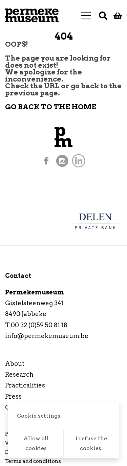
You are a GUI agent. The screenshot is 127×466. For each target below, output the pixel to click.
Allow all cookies (36, 443)
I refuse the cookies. (91, 443)
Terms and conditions (33, 461)
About (14, 363)
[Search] (103, 15)
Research (19, 374)
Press (13, 396)
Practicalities (25, 385)
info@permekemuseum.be (46, 335)
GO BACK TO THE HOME (50, 107)
